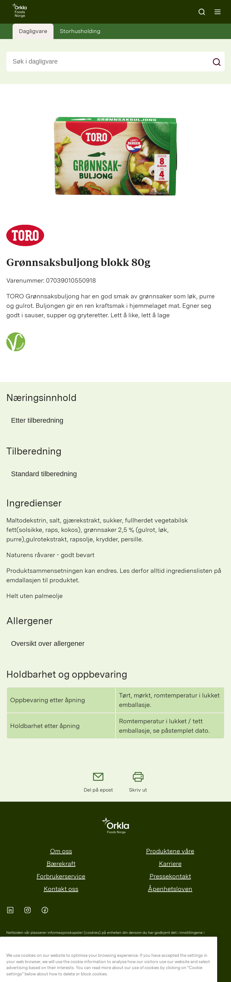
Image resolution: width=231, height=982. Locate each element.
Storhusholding (80, 31)
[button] (115, 420)
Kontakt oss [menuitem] (61, 889)
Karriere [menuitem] (170, 863)
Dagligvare (33, 31)
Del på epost (98, 781)
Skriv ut (138, 781)
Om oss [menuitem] (61, 851)
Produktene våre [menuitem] (170, 851)
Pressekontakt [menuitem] (170, 876)
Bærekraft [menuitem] (61, 863)
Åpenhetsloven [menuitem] (170, 889)
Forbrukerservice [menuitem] (61, 876)
